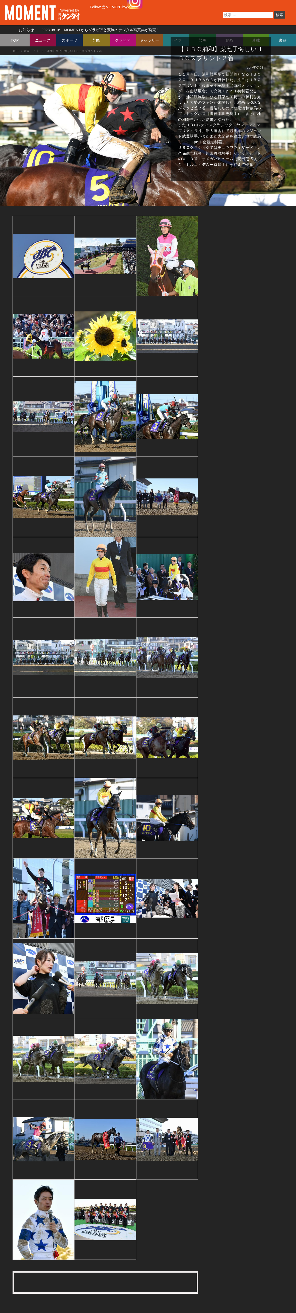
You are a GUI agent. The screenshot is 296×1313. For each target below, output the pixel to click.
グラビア (123, 40)
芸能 (96, 40)
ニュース (43, 40)
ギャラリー (149, 40)
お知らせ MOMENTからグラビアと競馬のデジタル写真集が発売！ (87, 30)
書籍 (283, 40)
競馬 (27, 50)
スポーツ (70, 40)
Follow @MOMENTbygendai (113, 7)
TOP (15, 40)
